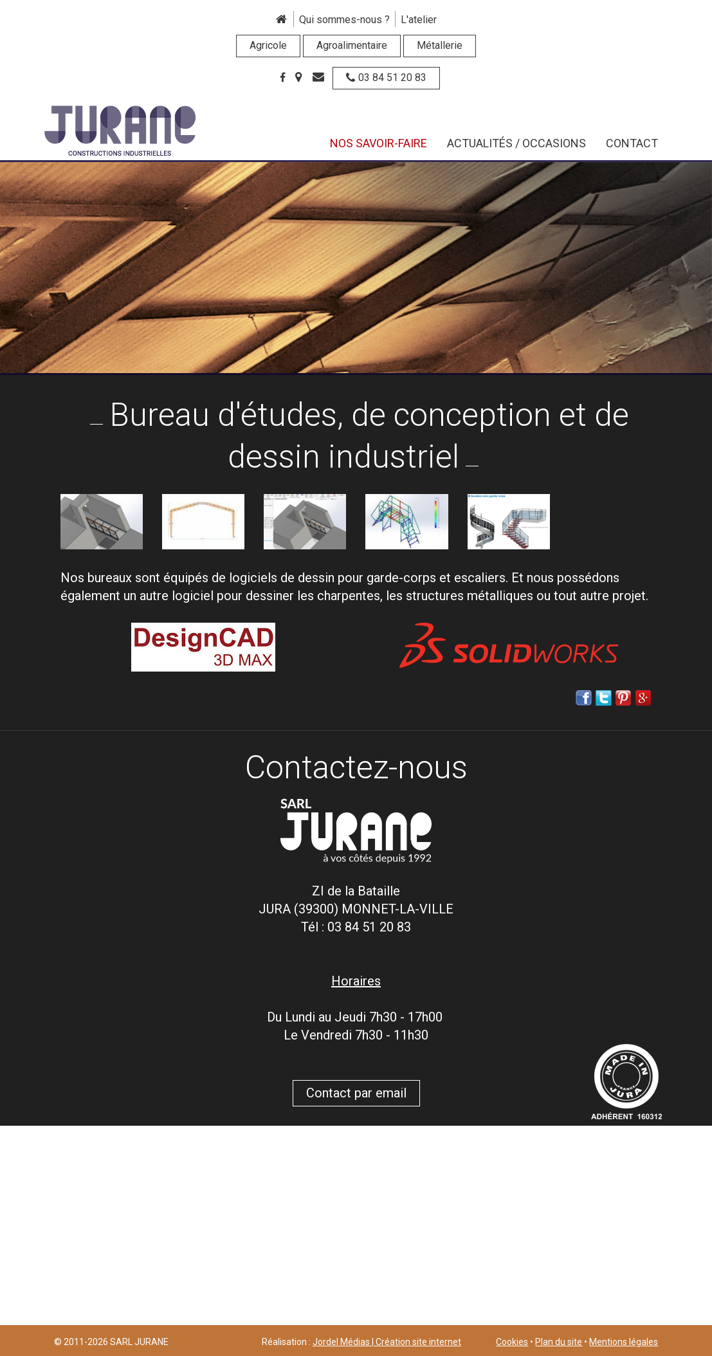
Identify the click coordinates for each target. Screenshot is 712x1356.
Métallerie (439, 45)
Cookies (512, 1342)
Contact (632, 143)
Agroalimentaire (351, 45)
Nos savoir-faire (378, 143)
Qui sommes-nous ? (344, 20)
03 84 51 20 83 (386, 77)
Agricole (268, 45)
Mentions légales (623, 1342)
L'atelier (419, 20)
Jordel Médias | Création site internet (387, 1342)
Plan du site (558, 1342)
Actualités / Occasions (516, 143)
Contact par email (356, 1093)
